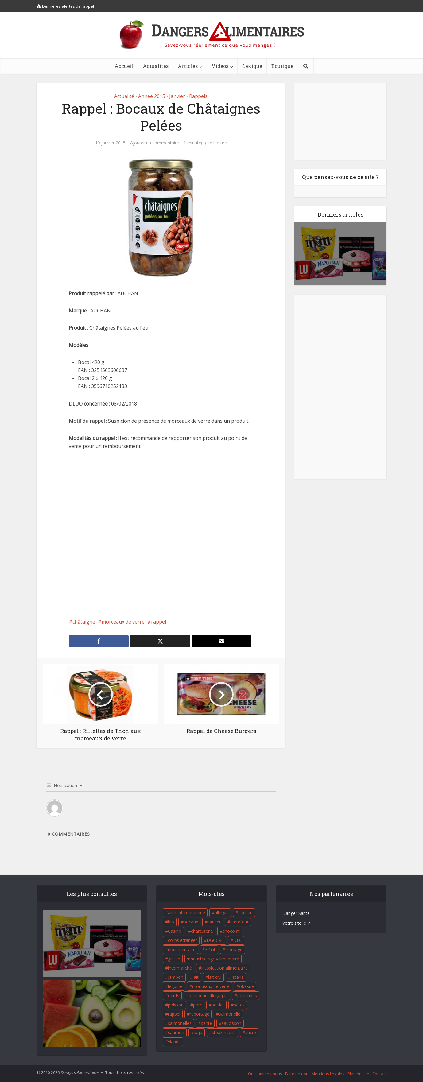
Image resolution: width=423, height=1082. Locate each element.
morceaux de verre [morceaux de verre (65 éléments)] (211, 986)
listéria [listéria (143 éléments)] (237, 977)
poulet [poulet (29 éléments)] (217, 1005)
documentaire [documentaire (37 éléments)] (182, 949)
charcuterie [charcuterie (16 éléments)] (202, 931)
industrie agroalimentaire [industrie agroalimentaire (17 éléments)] (214, 959)
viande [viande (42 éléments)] (174, 1042)
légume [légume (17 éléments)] (175, 986)
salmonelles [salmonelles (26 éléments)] (180, 1023)
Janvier (177, 96)
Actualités (156, 66)
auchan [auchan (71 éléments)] (245, 912)
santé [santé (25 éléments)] (206, 1023)
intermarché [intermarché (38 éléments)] (180, 968)
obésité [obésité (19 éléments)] (246, 986)
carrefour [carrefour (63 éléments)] (239, 922)
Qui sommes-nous (265, 1073)
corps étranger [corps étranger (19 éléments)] (182, 940)
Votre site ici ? (296, 923)
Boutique (282, 66)
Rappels (198, 96)
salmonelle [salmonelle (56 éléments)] (229, 1014)
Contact (379, 1073)
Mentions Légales (328, 1073)
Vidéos (219, 66)
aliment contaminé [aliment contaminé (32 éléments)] (186, 912)
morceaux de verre (123, 621)
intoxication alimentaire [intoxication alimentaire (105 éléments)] (224, 968)
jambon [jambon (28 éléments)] (175, 977)
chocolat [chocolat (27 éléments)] (231, 931)
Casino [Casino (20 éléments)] (174, 931)
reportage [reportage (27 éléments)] (199, 1014)
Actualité (124, 96)
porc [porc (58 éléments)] (197, 1005)
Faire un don (297, 1073)
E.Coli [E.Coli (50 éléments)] (210, 949)
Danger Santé (296, 913)
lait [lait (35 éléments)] (196, 977)
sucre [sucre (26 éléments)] (250, 1032)
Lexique (252, 66)
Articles (188, 66)
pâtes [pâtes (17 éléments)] (239, 1005)
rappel (158, 621)
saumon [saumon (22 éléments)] (176, 1032)
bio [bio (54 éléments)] (171, 922)
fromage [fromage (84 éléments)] (234, 949)
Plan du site (358, 1073)
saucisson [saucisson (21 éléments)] (231, 1023)
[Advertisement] (161, 534)
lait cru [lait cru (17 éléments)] (214, 977)
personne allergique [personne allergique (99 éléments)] (208, 995)
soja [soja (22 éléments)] (198, 1032)
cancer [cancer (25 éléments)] (214, 922)
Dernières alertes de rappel (65, 6)
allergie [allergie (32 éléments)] (222, 912)
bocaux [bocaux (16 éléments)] (191, 922)
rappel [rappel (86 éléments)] (174, 1014)
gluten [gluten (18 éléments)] (174, 959)
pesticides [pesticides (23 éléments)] (247, 995)
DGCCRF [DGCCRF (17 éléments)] (215, 940)
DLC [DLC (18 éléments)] (237, 940)
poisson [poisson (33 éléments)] (176, 1005)
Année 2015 (151, 96)
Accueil (124, 66)
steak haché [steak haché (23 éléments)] (224, 1032)
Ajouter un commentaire (154, 143)
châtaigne (83, 621)
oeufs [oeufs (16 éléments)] (173, 995)
